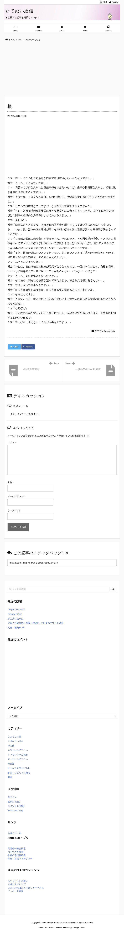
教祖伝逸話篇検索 (17, 855)
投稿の (14, 801)
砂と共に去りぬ (15, 618)
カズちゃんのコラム (18, 750)
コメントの (16, 806)
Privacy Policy (15, 614)
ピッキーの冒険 (15, 891)
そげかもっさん (15, 741)
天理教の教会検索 (17, 848)
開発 (10, 777)
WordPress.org (15, 810)
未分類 (11, 763)
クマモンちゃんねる (105, 331)
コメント (11, 442)
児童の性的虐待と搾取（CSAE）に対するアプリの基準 (35, 623)
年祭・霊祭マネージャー (20, 858)
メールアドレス (16, 496)
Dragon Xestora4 (16, 609)
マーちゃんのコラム (18, 759)
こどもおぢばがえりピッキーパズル (26, 887)
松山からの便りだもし (19, 768)
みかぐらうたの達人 (18, 881)
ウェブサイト (14, 510)
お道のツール (14, 833)
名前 (10, 482)
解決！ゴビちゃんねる (19, 772)
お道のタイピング (17, 884)
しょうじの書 (14, 736)
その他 (11, 745)
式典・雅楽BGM (16, 627)
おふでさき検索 (15, 852)
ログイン (12, 797)
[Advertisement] (62, 68)
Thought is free (78, 928)
